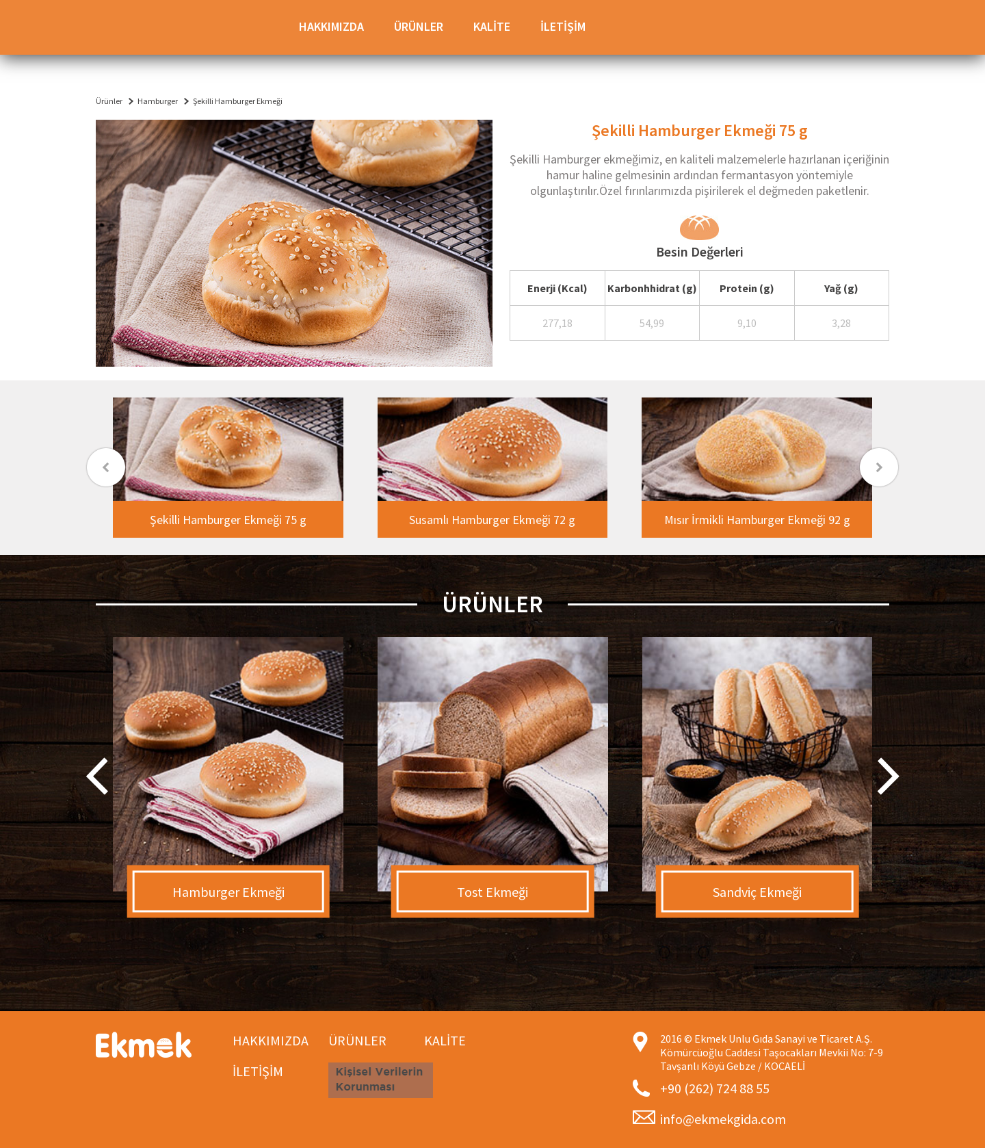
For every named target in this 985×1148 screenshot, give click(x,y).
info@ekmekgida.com (723, 1118)
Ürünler (109, 101)
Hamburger (157, 101)
